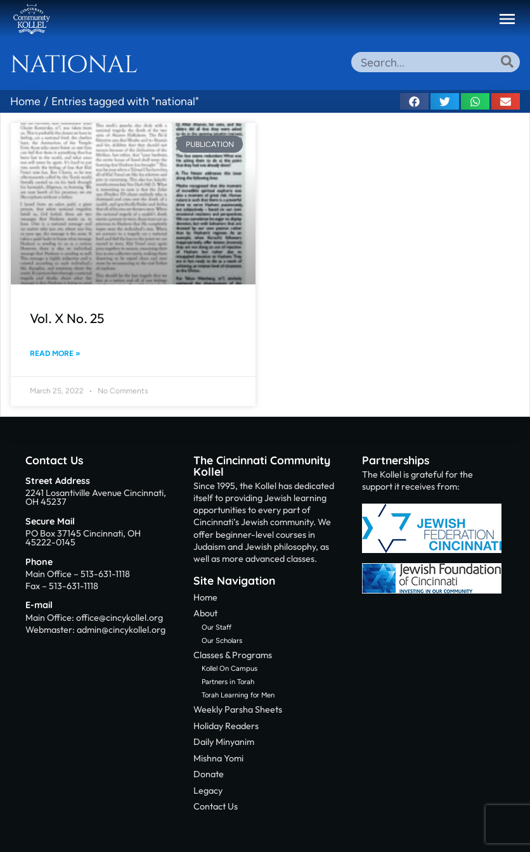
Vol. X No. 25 (67, 318)
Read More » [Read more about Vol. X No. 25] (55, 353)
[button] (507, 19)
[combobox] (435, 62)
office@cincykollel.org (119, 617)
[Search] (507, 61)
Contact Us (54, 460)
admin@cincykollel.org (121, 629)
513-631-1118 (105, 574)
